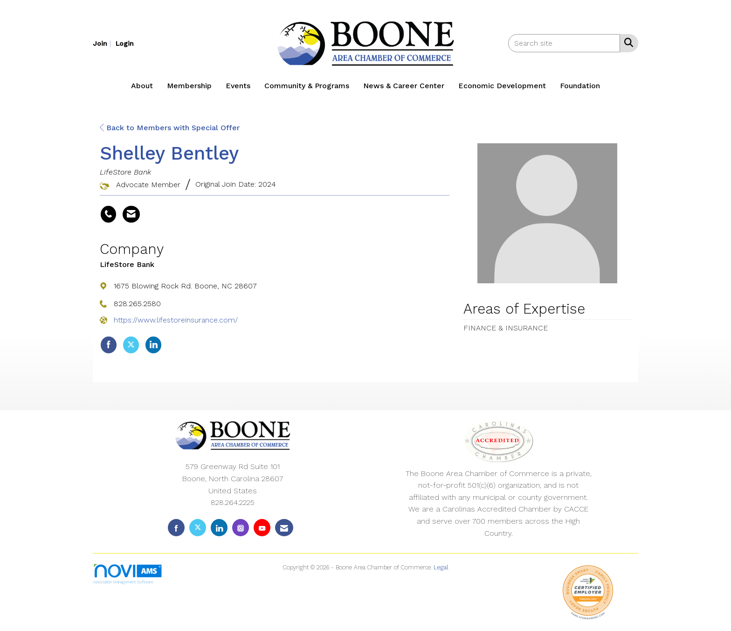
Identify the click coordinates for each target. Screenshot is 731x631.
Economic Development (502, 85)
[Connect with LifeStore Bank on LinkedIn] (153, 345)
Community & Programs (306, 85)
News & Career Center (403, 85)
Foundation (580, 85)
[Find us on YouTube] (262, 527)
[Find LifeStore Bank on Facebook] (108, 345)
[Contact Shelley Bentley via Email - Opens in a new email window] (131, 214)
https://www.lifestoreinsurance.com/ (176, 320)
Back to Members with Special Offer (170, 127)
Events (238, 85)
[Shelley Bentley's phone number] (108, 214)
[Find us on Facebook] (176, 527)
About (142, 85)
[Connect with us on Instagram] (240, 527)
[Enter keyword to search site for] (564, 43)
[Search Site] (627, 42)
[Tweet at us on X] (197, 527)
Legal (441, 567)
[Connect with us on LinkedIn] (219, 527)
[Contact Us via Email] (284, 527)
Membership (189, 85)
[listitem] (103, 43)
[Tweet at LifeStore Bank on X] (131, 345)
